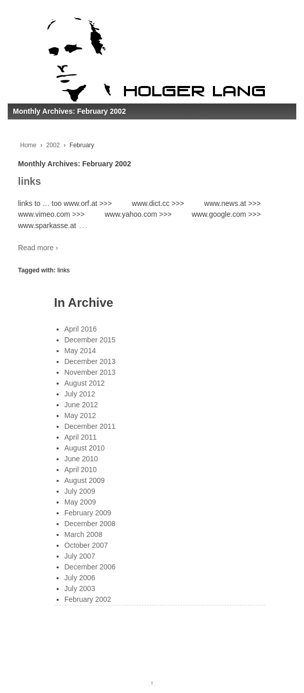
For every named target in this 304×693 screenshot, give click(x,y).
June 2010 (81, 459)
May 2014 (80, 350)
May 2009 (80, 502)
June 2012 (81, 405)
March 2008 (83, 534)
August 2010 (84, 448)
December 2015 (90, 340)
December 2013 (90, 361)
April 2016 (80, 329)
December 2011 (90, 426)
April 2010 (80, 469)
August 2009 (84, 480)
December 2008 (90, 523)
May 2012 (80, 415)
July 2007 (79, 556)
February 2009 (87, 513)
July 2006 (79, 578)
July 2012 (79, 394)
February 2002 (87, 599)
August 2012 (84, 383)
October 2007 (86, 545)
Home (28, 145)
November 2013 (90, 372)
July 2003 (79, 588)
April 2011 (80, 437)
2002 (53, 145)
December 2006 (90, 567)
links (29, 181)
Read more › (38, 248)
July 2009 (79, 491)
